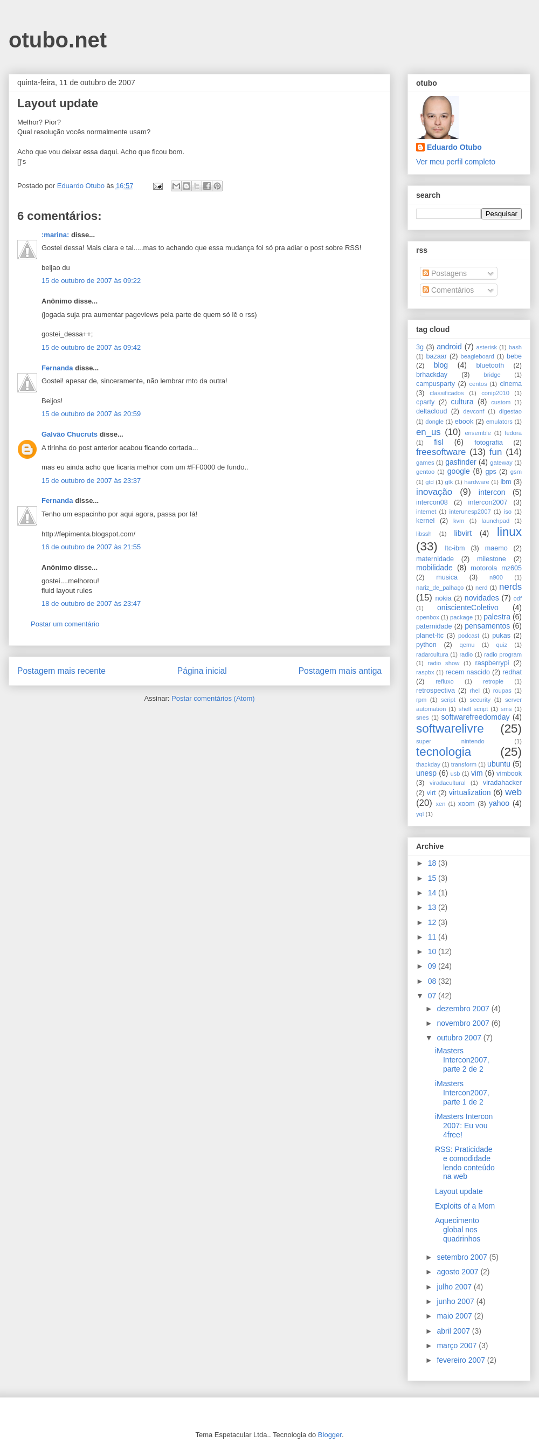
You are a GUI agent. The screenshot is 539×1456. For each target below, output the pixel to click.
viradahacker (502, 782)
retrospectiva (435, 690)
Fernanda (57, 368)
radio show (443, 663)
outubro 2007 (460, 1037)
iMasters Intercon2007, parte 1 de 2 (462, 1092)
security (480, 699)
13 (433, 907)
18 (433, 863)
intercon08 (432, 502)
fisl (438, 442)
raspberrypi (492, 663)
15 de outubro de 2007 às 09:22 (91, 281)
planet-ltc (430, 635)
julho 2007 (455, 1286)
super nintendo (450, 741)
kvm (459, 520)
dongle (434, 421)
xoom (466, 804)
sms (506, 709)
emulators (499, 421)
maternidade (435, 559)
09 (433, 966)
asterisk (486, 347)
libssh (424, 533)
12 (433, 922)
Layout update (459, 1191)
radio (466, 654)
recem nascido (468, 672)
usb (455, 773)
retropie (493, 681)
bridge (492, 374)
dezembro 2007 (464, 1008)
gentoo (425, 471)
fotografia (488, 442)
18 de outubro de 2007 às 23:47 (91, 603)
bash (515, 347)
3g (420, 347)
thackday (428, 764)
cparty (425, 402)
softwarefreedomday (475, 717)
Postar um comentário (65, 624)
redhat (512, 672)
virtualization (470, 792)
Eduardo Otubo (454, 147)
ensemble (478, 433)
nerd (481, 587)
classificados (447, 393)
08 (433, 981)
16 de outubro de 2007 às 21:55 (91, 547)
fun (495, 452)
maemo (496, 548)
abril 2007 (454, 1331)
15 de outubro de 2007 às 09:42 (91, 347)
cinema (511, 384)
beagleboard (477, 356)
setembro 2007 (463, 1257)
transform (463, 764)
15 (433, 878)
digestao (510, 411)
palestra (496, 616)
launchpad (496, 520)
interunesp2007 (469, 511)
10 (433, 951)
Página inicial (202, 670)
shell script (473, 709)
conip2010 (495, 393)
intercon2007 (488, 502)
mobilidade (434, 567)
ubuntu (498, 764)
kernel (425, 521)
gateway (501, 462)
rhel (474, 690)
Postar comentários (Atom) (213, 698)
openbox (427, 617)
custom (500, 402)
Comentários (448, 290)
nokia (443, 598)
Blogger (330, 1435)
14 (433, 892)
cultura (462, 401)
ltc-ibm (455, 548)
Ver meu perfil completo (455, 161)
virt (431, 793)
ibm (506, 482)
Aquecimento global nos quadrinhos (457, 1229)
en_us (428, 432)
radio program (503, 654)
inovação (434, 492)
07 (433, 995)
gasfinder (460, 462)
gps (490, 471)
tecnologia (443, 751)
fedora (513, 433)
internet (426, 511)
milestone (491, 559)
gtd (429, 482)
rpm (421, 699)
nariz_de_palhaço (440, 587)
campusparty (435, 384)
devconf (473, 411)
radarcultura (432, 654)
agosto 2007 (458, 1271)
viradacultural (448, 782)
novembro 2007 (464, 1023)
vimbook (509, 773)
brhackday (431, 374)
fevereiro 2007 (462, 1360)
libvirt (463, 533)
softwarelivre (450, 728)
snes (422, 717)
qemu (466, 644)
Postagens (445, 273)
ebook (464, 421)
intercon (492, 492)
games (425, 462)
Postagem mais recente (61, 670)
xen (440, 804)
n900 (496, 577)
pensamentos (487, 626)
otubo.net (58, 40)
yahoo (499, 803)
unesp (426, 773)
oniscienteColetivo (468, 607)
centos (478, 384)
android (449, 346)
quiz (502, 644)
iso (508, 511)
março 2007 (458, 1345)
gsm (516, 471)
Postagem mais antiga (340, 670)
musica (447, 577)
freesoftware (441, 452)
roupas (502, 690)
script (448, 699)
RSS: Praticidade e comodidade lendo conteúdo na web (465, 1163)
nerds (510, 587)
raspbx (425, 672)
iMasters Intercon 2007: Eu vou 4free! (464, 1125)
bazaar (436, 356)
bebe (514, 356)
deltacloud (431, 411)
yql (420, 814)
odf (517, 598)
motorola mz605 (496, 568)
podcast (468, 635)
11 (433, 937)
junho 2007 (456, 1301)
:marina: (55, 235)
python (426, 644)
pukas (501, 635)
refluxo (445, 681)
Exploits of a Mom (465, 1206)
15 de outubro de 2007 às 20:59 (91, 414)
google (458, 471)
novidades (482, 598)
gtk (449, 482)
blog (441, 365)
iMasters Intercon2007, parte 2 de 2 (462, 1059)
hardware (476, 482)
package (461, 617)
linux (509, 532)
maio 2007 (455, 1316)
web (513, 792)
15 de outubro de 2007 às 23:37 (91, 481)
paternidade (434, 626)
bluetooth (490, 365)
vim (477, 773)
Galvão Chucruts (70, 434)
